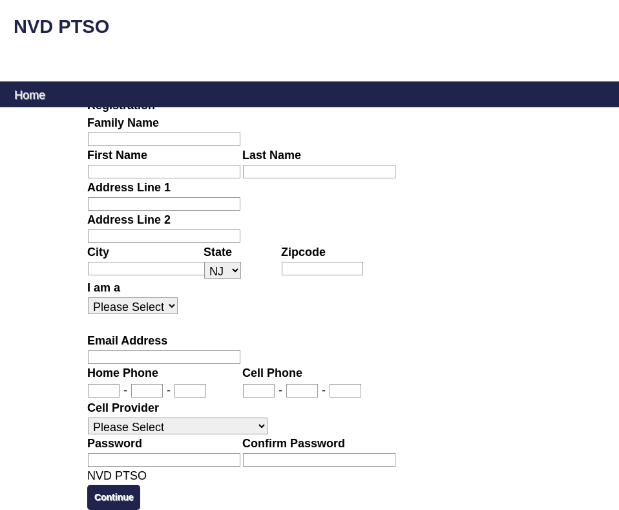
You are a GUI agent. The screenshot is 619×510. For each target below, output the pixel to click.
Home (29, 94)
